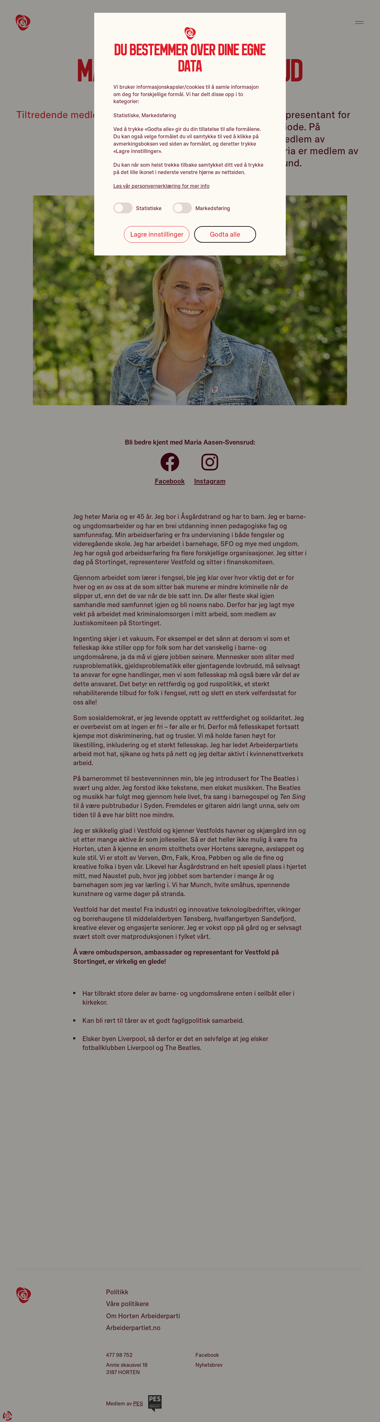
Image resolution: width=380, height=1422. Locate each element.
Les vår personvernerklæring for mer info (161, 185)
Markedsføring (201, 207)
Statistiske (137, 207)
